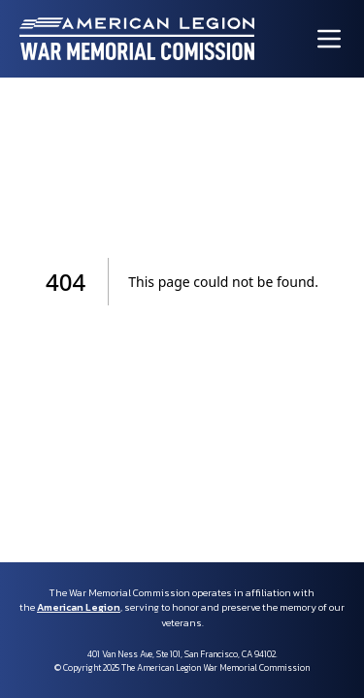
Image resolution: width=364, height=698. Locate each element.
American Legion (78, 607)
